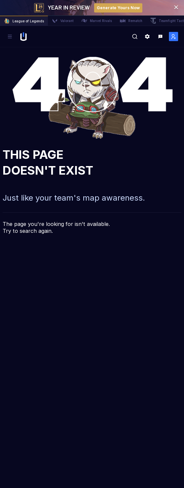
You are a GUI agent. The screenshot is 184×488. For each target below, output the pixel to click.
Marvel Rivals (96, 21)
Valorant (62, 21)
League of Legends (24, 21)
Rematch (131, 21)
